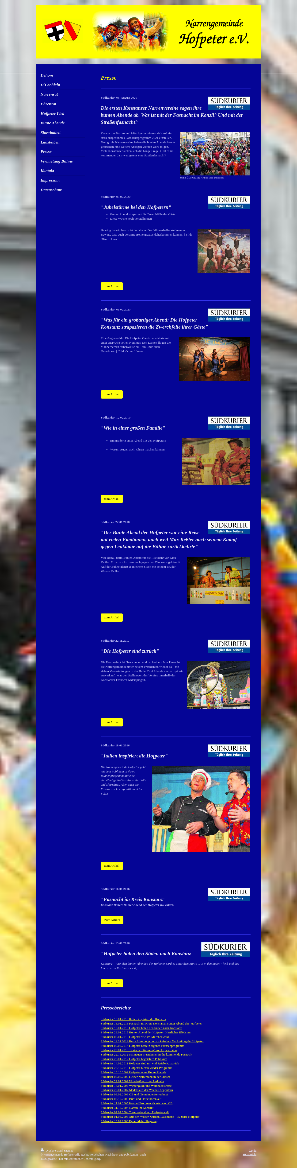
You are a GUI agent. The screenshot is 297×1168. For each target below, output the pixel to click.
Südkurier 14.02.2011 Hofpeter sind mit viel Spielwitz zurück (140, 1063)
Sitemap (68, 1150)
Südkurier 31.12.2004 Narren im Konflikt (127, 1108)
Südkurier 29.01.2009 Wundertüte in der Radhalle (132, 1081)
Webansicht (249, 1154)
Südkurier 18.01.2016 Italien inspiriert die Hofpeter (133, 1019)
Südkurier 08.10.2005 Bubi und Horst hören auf (131, 1099)
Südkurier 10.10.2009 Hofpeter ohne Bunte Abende (133, 1072)
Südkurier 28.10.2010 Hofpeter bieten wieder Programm (136, 1068)
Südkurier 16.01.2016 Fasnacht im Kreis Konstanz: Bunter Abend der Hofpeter (151, 1023)
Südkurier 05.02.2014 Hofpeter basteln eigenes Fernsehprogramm (142, 1046)
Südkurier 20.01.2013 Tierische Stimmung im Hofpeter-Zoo (139, 1050)
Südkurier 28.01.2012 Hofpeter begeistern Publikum (134, 1059)
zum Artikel (111, 286)
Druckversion (51, 1150)
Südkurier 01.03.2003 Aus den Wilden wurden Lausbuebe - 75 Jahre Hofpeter (150, 1116)
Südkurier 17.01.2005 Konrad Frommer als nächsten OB (136, 1103)
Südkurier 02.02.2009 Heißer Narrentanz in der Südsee (135, 1077)
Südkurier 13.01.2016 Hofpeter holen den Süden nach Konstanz (141, 1028)
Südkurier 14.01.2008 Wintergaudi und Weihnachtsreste (136, 1085)
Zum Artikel (112, 920)
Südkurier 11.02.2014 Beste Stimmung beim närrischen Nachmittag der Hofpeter (152, 1041)
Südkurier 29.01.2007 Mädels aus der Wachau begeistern (137, 1090)
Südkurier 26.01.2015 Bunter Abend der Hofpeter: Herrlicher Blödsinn (145, 1032)
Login (252, 1150)
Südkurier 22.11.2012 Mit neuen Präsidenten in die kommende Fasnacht (146, 1054)
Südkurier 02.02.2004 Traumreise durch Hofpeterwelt (135, 1112)
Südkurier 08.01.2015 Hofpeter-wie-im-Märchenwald (135, 1037)
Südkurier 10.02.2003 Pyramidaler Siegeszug (129, 1121)
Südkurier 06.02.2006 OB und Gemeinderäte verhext (134, 1094)
